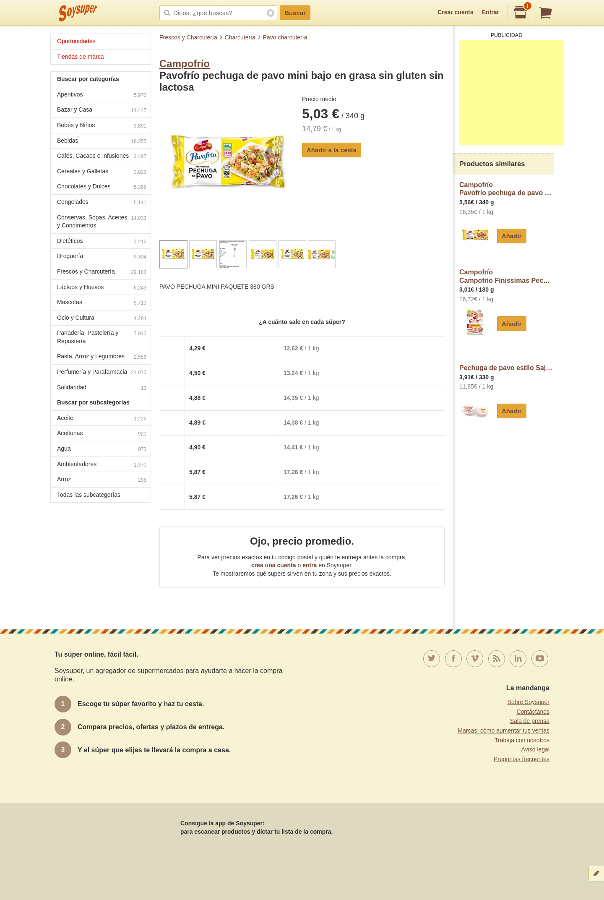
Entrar (490, 12)
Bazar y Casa (101, 110)
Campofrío (184, 63)
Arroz (101, 480)
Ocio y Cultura (101, 318)
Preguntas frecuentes (521, 759)
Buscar (295, 12)
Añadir (512, 236)
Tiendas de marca (80, 56)
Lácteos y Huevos (101, 288)
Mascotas (101, 303)
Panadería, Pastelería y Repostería (101, 336)
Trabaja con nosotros (522, 740)
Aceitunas (101, 434)
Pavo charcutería (285, 37)
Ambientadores (101, 465)
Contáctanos (532, 711)
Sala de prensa (529, 720)
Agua (101, 449)
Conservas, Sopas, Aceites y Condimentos (101, 221)
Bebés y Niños (101, 126)
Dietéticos (101, 241)
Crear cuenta (455, 12)
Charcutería (240, 37)
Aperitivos (101, 95)
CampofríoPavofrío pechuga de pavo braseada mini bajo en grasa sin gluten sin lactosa (506, 189)
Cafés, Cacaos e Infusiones (101, 156)
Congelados (101, 202)
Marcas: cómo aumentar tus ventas (503, 730)
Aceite (101, 419)
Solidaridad (101, 388)
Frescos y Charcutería (188, 37)
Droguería (101, 257)
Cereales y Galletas (101, 172)
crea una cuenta (273, 565)
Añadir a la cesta (332, 150)
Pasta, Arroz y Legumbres (101, 357)
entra (309, 565)
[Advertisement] (511, 92)
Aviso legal (535, 749)
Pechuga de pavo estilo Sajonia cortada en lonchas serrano (506, 367)
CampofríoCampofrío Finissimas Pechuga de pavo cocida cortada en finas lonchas (506, 276)
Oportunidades (76, 41)
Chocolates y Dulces (101, 187)
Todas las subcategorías (88, 494)
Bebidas (101, 141)
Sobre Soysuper (528, 702)
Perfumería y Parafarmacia (101, 372)
